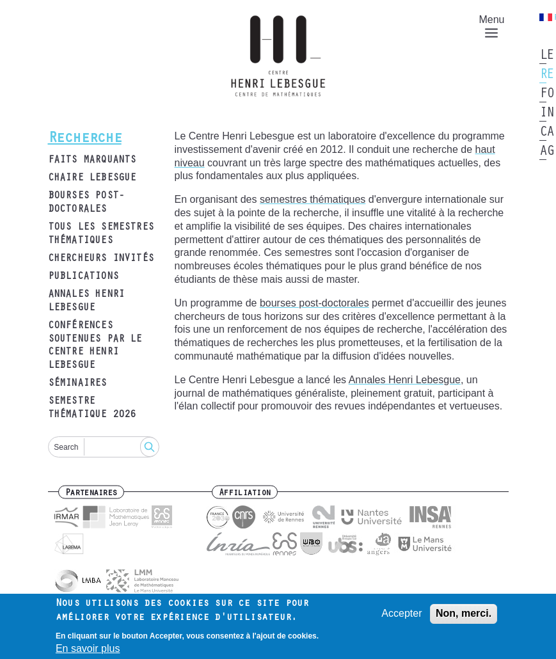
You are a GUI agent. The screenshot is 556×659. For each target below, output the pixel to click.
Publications (83, 277)
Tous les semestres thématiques (101, 234)
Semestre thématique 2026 (92, 408)
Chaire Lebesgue (92, 178)
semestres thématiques (312, 199)
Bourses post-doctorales (86, 203)
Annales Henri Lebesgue (86, 302)
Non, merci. (463, 617)
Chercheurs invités (101, 259)
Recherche (85, 139)
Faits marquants (92, 160)
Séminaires (77, 384)
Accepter (401, 617)
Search (66, 447)
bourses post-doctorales (314, 303)
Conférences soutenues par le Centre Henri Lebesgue (95, 346)
